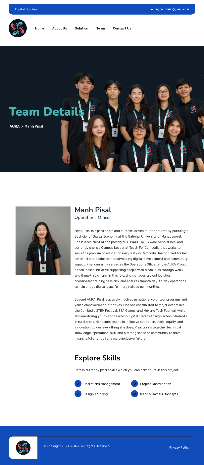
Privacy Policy (179, 447)
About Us (59, 28)
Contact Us (122, 28)
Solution (81, 28)
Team (100, 28)
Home (39, 28)
